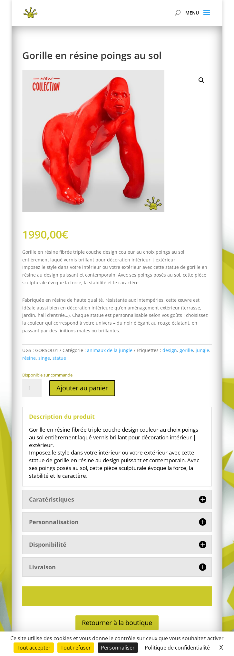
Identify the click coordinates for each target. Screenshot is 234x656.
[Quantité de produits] (32, 388)
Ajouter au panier (82, 388)
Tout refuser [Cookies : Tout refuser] (76, 647)
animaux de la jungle (109, 350)
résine (29, 358)
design (169, 350)
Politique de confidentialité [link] (177, 647)
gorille (186, 350)
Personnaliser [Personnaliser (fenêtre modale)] (118, 647)
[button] (201, 80)
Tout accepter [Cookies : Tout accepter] (34, 647)
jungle (202, 350)
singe (44, 358)
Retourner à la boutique (117, 622)
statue (59, 358)
